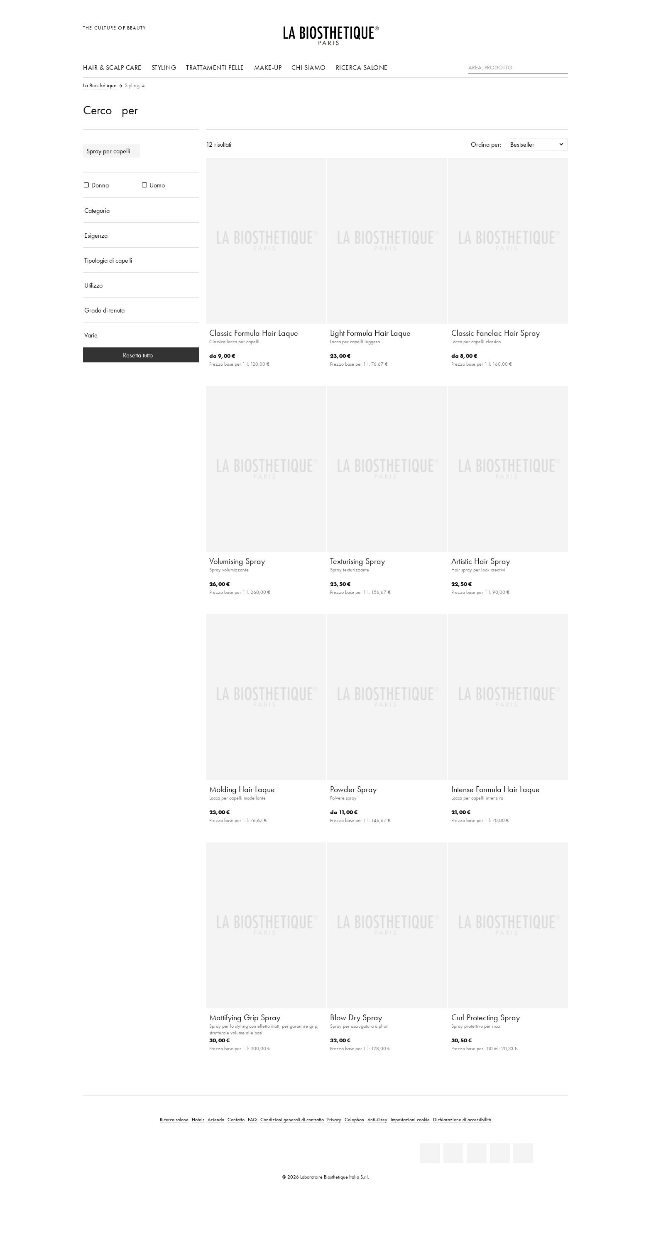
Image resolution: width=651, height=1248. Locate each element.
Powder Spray (353, 789)
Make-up (268, 67)
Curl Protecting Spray (485, 1017)
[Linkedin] (430, 1153)
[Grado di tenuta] (141, 310)
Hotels (198, 1119)
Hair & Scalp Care (112, 67)
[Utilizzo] (141, 285)
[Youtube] (477, 1153)
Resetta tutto (141, 355)
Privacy (334, 1119)
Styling (164, 67)
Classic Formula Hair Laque (253, 333)
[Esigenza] (141, 235)
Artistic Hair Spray (480, 561)
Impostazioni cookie (410, 1119)
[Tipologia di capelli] (141, 260)
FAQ (252, 1119)
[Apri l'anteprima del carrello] (559, 32)
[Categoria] (141, 210)
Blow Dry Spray (356, 1017)
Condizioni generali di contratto (292, 1119)
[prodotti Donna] (86, 184)
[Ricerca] (561, 66)
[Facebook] (453, 1153)
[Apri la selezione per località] (521, 32)
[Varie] (141, 334)
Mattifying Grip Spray (244, 1017)
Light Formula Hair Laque (370, 333)
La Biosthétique (100, 86)
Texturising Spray (357, 561)
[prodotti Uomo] (144, 184)
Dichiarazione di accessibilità (462, 1119)
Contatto (236, 1119)
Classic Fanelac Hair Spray (495, 333)
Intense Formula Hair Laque (495, 789)
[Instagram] (500, 1153)
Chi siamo (308, 67)
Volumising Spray (237, 561)
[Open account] (541, 32)
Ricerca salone (362, 67)
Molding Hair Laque (242, 789)
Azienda (216, 1119)
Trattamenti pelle (215, 67)
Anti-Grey (377, 1119)
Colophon (354, 1119)
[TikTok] (523, 1153)
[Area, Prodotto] (518, 68)
